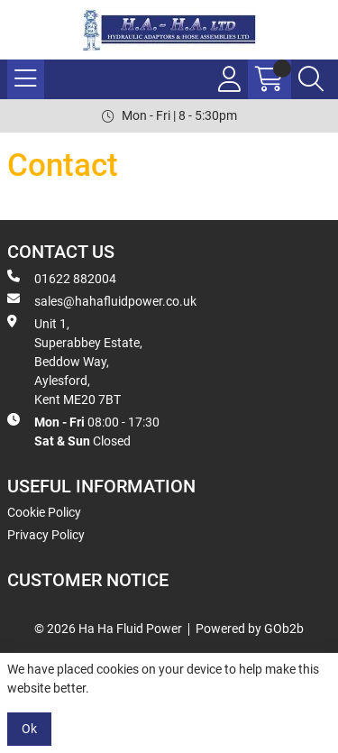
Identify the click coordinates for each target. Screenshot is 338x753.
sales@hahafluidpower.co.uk (101, 300)
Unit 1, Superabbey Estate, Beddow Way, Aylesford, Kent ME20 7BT (74, 361)
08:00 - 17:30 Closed (83, 430)
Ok (29, 728)
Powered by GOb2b (250, 628)
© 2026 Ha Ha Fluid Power (108, 628)
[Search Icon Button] (311, 79)
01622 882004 (61, 278)
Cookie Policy (44, 512)
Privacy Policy (46, 535)
